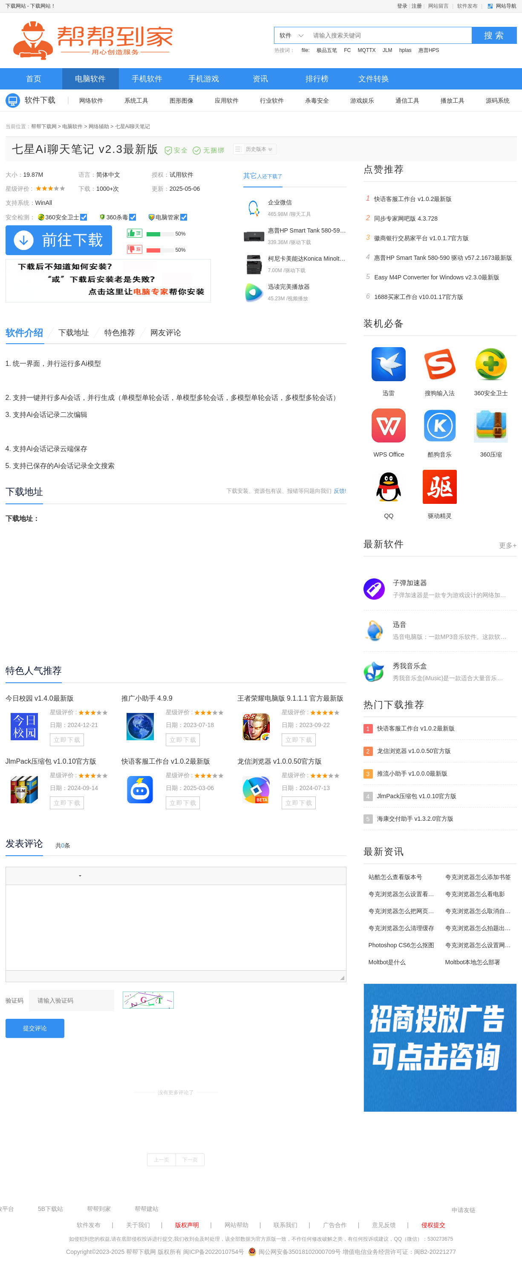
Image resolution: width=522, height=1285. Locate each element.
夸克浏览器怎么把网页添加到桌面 (413, 911)
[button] (15, 875)
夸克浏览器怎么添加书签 (478, 877)
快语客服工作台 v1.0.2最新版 (165, 761)
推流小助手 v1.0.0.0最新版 (405, 774)
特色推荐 (119, 332)
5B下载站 (50, 1208)
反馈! (340, 491)
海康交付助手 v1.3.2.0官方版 (408, 819)
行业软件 (272, 100)
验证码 (14, 1000)
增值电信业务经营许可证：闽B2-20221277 (399, 1251)
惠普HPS (428, 50)
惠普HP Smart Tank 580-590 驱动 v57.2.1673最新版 (438, 257)
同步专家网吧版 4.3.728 (400, 218)
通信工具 (407, 100)
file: (306, 50)
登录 (402, 6)
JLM (387, 50)
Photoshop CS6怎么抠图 (401, 945)
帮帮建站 (147, 1208)
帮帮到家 (99, 1208)
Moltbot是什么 (387, 962)
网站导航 (506, 6)
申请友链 (464, 1210)
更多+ (507, 545)
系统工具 (136, 100)
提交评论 (35, 1028)
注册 (417, 6)
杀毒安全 (317, 100)
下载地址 (73, 332)
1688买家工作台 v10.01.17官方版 (413, 296)
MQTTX (367, 50)
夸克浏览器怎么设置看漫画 (404, 894)
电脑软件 (90, 79)
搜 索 (494, 35)
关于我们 (138, 1225)
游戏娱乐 (362, 100)
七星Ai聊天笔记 (132, 126)
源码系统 (498, 100)
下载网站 (16, 6)
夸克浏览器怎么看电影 (475, 894)
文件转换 (373, 79)
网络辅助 (99, 126)
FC (347, 50)
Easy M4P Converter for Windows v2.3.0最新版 (431, 277)
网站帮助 (236, 1225)
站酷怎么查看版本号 (395, 877)
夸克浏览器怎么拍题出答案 (481, 928)
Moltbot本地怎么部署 (473, 962)
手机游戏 (203, 79)
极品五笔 (327, 50)
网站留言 (438, 6)
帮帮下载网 (44, 126)
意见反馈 (384, 1225)
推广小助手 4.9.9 (147, 698)
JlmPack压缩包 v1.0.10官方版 (51, 761)
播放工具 (452, 100)
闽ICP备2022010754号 (213, 1251)
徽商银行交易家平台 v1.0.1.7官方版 (416, 237)
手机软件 (147, 79)
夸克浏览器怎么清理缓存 (401, 928)
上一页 (161, 1160)
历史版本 (253, 149)
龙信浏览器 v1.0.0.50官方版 (279, 761)
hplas (405, 50)
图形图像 (181, 100)
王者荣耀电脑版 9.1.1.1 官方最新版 (290, 698)
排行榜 (317, 79)
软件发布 (467, 6)
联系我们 (285, 1225)
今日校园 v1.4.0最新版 (40, 698)
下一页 (190, 1160)
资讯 (260, 79)
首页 (33, 79)
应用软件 (227, 100)
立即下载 (67, 739)
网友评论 (165, 332)
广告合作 (335, 1225)
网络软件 (91, 100)
